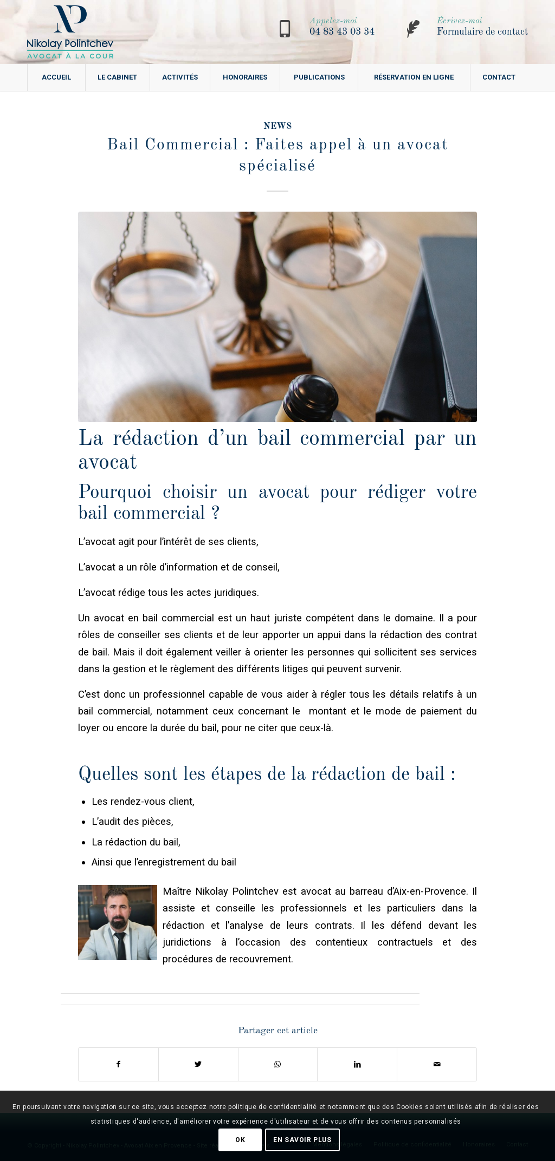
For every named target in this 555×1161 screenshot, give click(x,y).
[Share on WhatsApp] (278, 1064)
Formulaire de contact (482, 32)
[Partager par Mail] (436, 1064)
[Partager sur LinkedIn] (357, 1064)
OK (240, 1140)
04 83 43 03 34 (342, 32)
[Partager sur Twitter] (198, 1064)
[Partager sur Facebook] (118, 1064)
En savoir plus (302, 1140)
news (277, 126)
